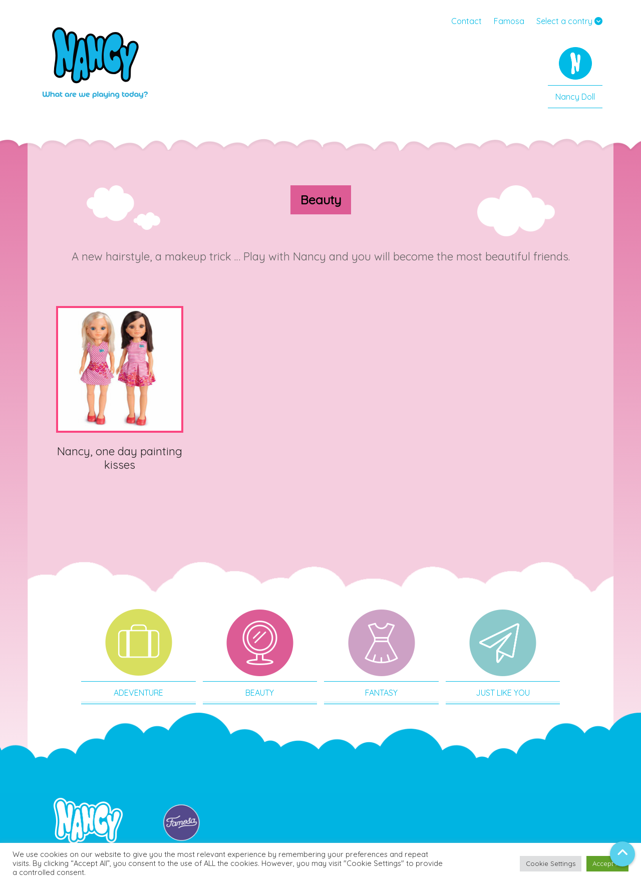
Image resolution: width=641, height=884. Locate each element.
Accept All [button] (607, 863)
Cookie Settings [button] (550, 863)
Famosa (509, 21)
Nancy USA (95, 67)
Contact (466, 21)
